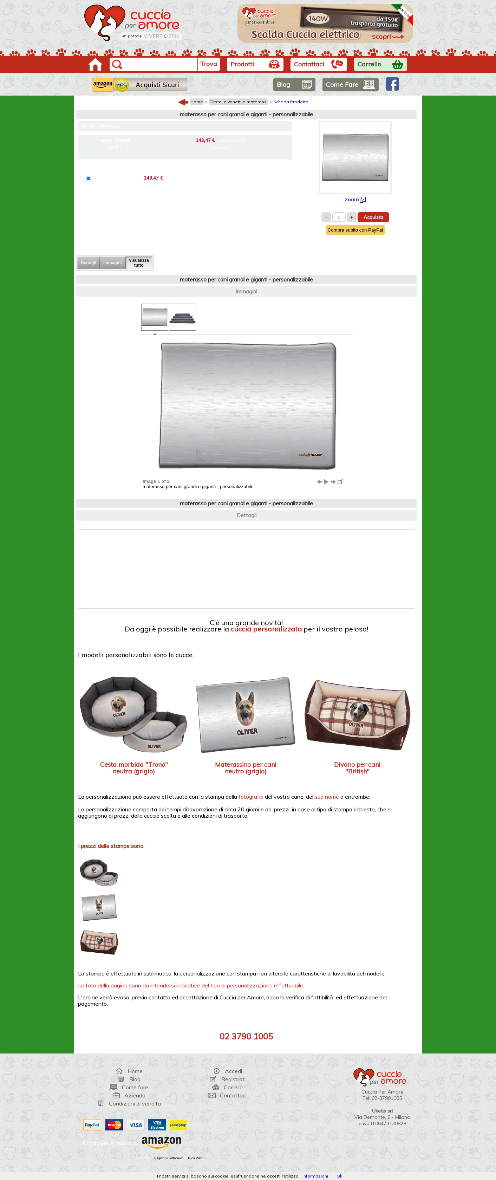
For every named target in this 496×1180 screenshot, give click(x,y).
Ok (339, 1176)
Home (196, 101)
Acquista (373, 217)
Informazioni (315, 1176)
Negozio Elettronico (168, 1158)
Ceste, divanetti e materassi (238, 101)
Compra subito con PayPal (355, 230)
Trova (208, 64)
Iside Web (195, 1158)
